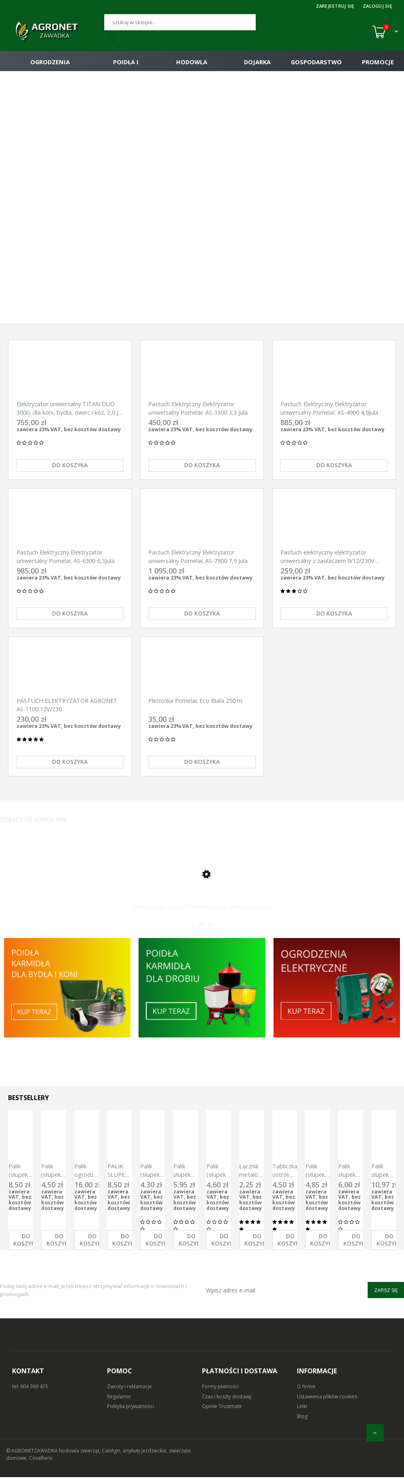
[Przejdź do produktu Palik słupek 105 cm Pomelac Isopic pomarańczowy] (202, 885)
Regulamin (119, 1401)
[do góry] (375, 1433)
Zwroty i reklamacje (129, 1391)
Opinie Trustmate (222, 1411)
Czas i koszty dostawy (227, 1401)
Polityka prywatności (130, 1411)
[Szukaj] (180, 22)
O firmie (306, 1391)
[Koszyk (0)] (385, 31)
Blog (302, 1421)
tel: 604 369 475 (30, 1391)
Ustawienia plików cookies (327, 1401)
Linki (302, 1411)
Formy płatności (220, 1391)
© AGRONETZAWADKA (32, 1455)
